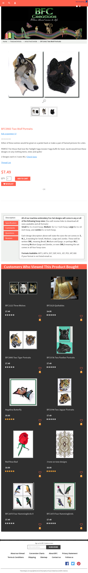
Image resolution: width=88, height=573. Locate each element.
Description (10, 217)
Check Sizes (32, 157)
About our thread (18, 553)
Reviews (8, 238)
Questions (9, 233)
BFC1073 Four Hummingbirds (60, 514)
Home (5, 41)
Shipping (32, 557)
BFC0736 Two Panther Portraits (61, 358)
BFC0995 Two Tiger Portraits (18, 358)
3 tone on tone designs (57, 462)
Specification (10, 223)
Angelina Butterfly (13, 410)
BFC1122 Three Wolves (15, 306)
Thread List (6, 162)
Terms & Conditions (16, 557)
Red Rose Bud (11, 462)
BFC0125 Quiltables (55, 306)
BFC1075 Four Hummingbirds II (19, 514)
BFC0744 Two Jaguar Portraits (60, 410)
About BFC (53, 553)
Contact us (56, 557)
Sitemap (43, 557)
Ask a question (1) (8, 134)
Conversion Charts (36, 553)
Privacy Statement (69, 553)
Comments (10, 228)
